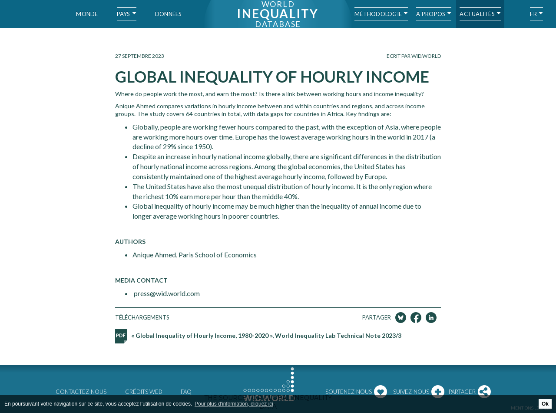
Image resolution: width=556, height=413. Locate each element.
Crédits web (143, 391)
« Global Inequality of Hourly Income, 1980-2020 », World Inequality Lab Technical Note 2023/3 (266, 335)
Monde (87, 13)
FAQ (186, 391)
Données (168, 13)
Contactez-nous (81, 391)
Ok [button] (545, 404)
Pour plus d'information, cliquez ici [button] (234, 404)
